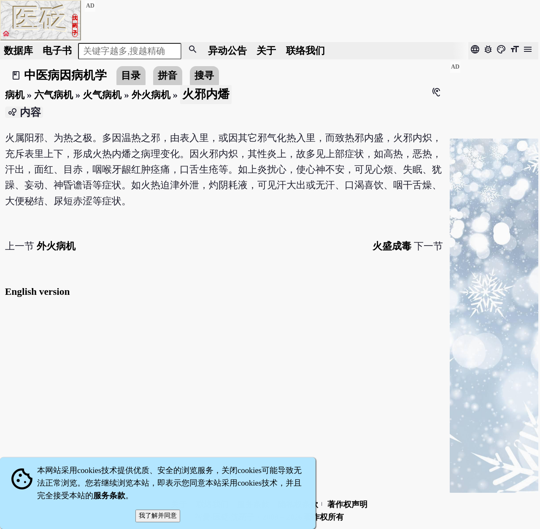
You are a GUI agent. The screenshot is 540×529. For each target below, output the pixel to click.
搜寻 (204, 75)
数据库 (18, 50)
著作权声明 (347, 504)
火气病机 (102, 94)
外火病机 (151, 94)
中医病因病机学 (65, 75)
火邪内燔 (206, 94)
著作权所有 (324, 517)
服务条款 (109, 495)
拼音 (167, 75)
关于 (266, 50)
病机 (14, 94)
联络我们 (305, 50)
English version (37, 291)
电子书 (57, 50)
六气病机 (53, 94)
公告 (227, 50)
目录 (130, 75)
